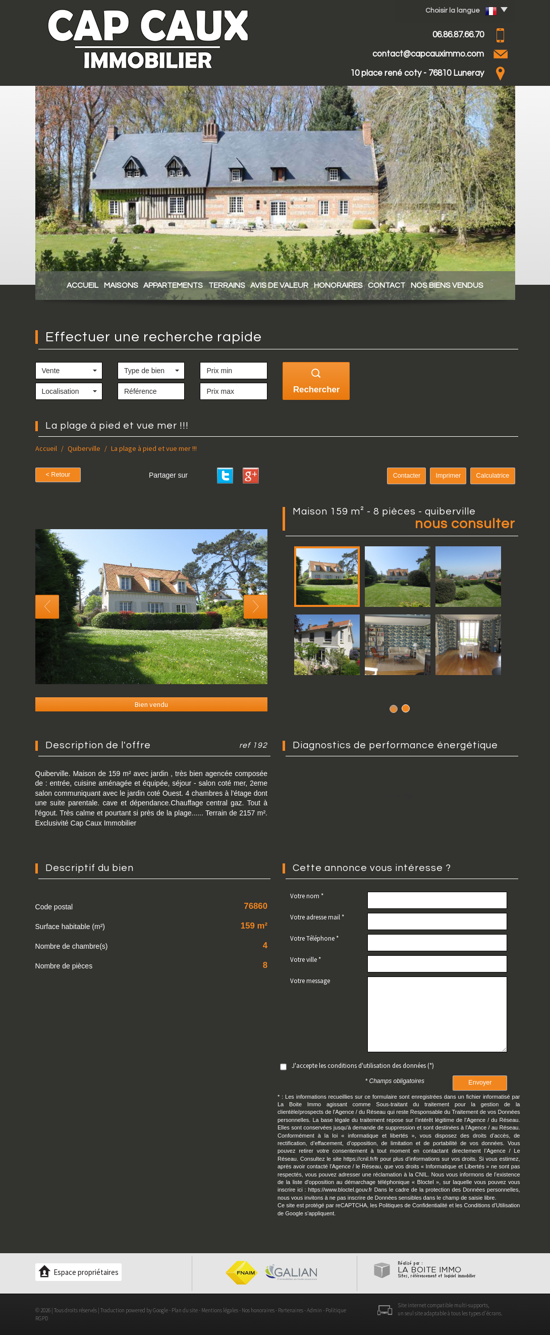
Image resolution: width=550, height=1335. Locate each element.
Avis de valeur (282, 285)
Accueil (64, 285)
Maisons (107, 285)
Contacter (407, 475)
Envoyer (479, 1082)
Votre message (310, 981)
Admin (314, 1310)
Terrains (223, 285)
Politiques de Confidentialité (413, 1205)
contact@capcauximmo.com (428, 54)
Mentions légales (219, 1310)
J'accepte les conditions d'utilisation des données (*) (363, 1065)
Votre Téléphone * (314, 938)
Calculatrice (493, 475)
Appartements (165, 285)
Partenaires (290, 1310)
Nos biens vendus (465, 285)
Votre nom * (306, 896)
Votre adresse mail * (317, 917)
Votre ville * (305, 959)
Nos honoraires (258, 1310)
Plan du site (185, 1310)
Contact (400, 285)
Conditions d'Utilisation (492, 1205)
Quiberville (84, 448)
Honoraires (346, 285)
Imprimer (448, 475)
